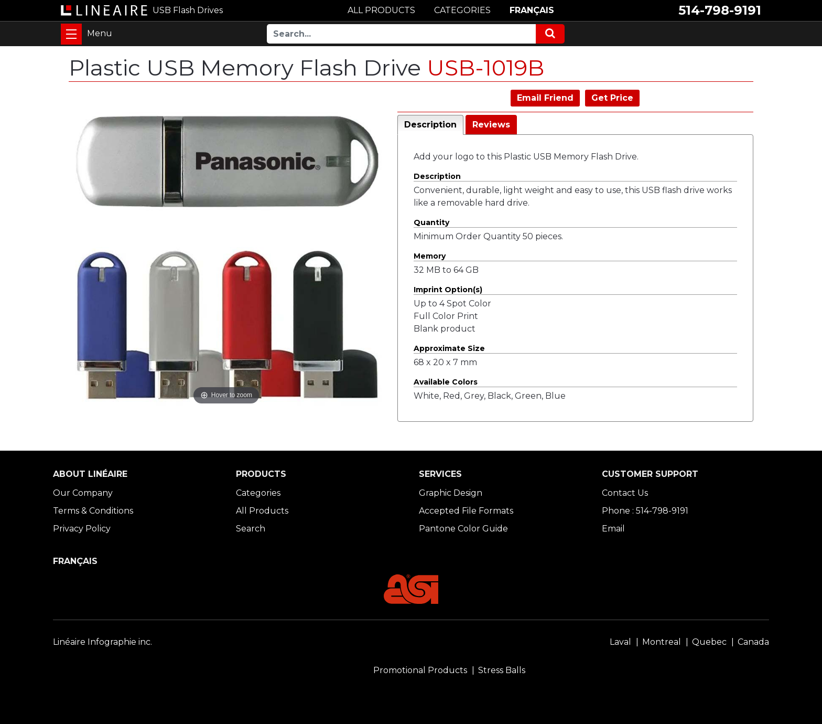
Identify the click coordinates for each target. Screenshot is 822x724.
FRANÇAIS (532, 10)
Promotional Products (420, 670)
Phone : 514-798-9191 (645, 511)
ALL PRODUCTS (381, 10)
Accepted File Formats (466, 511)
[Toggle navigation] (71, 34)
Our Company (83, 493)
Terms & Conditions (93, 511)
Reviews (491, 125)
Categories (258, 493)
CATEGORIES (462, 10)
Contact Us (625, 493)
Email (613, 529)
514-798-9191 (719, 10)
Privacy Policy (82, 529)
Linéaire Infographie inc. (102, 642)
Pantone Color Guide (463, 529)
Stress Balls (501, 670)
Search (250, 529)
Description (430, 125)
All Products (262, 511)
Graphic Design (450, 493)
